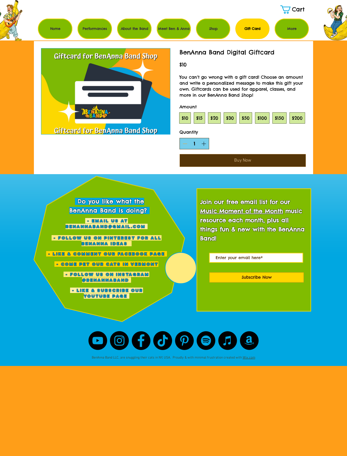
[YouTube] (97, 340)
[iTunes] (227, 340)
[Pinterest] (184, 340)
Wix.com (249, 358)
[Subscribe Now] (256, 277)
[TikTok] (162, 340)
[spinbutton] (194, 144)
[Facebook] (141, 340)
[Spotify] (206, 340)
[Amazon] (249, 340)
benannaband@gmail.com (106, 226)
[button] (295, 9)
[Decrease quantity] (184, 143)
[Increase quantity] (203, 143)
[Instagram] (119, 340)
